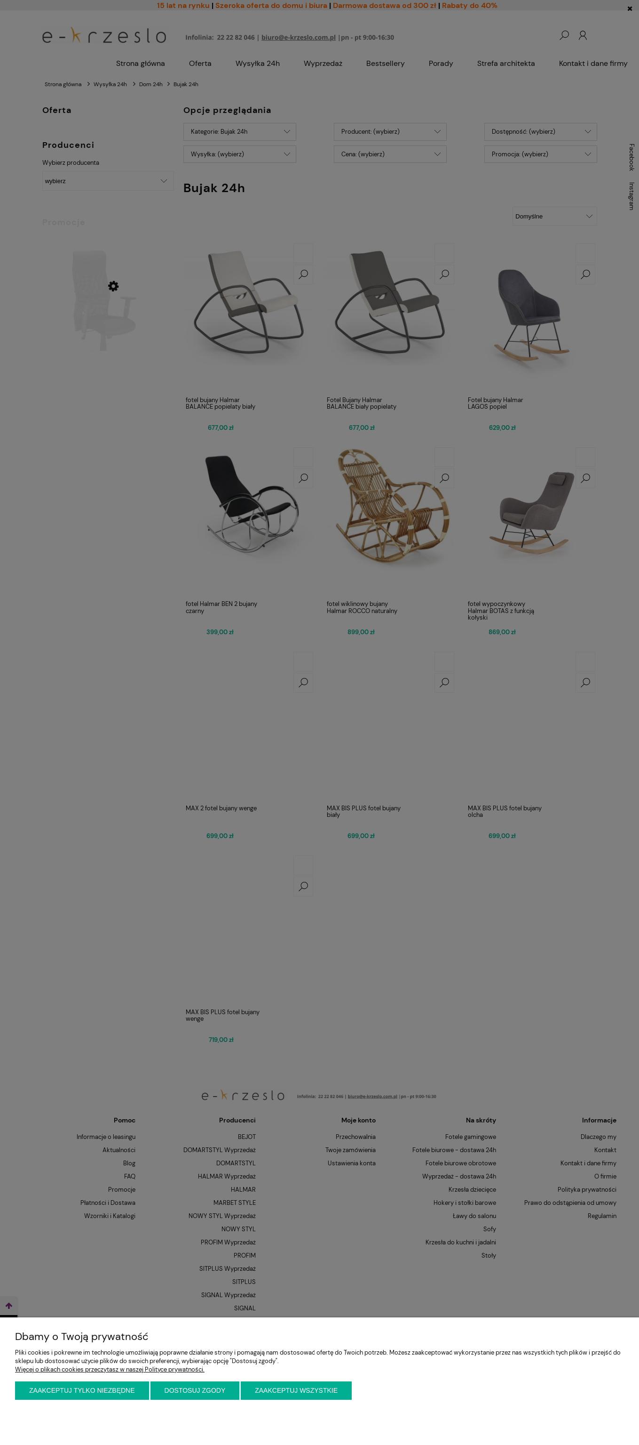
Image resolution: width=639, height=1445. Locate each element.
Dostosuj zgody (195, 1390)
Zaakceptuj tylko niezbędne (82, 1390)
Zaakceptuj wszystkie (296, 1390)
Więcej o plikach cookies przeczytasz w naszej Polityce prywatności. (110, 1369)
